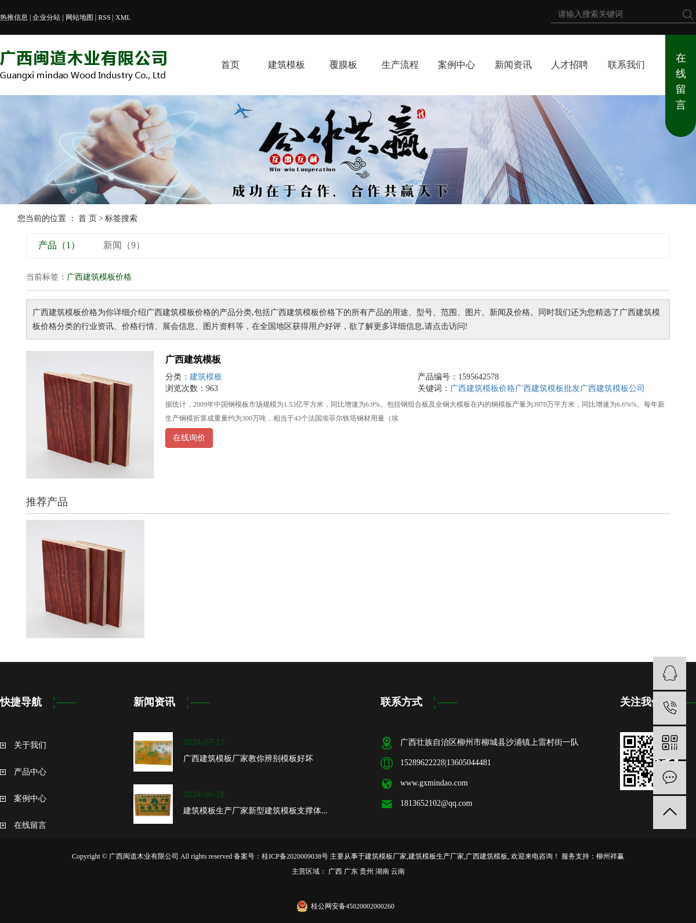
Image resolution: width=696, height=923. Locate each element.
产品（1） (59, 245)
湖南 (382, 871)
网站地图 (79, 17)
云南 (398, 871)
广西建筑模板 (193, 359)
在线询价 (189, 437)
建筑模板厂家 (386, 856)
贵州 (367, 871)
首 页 (87, 218)
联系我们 (626, 65)
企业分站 (46, 17)
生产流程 (400, 65)
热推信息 (14, 17)
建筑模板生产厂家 (436, 856)
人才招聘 (569, 65)
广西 (335, 871)
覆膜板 (343, 65)
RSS (104, 17)
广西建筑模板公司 (612, 388)
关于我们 (30, 745)
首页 (230, 65)
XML (123, 17)
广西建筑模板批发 (547, 388)
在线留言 (681, 81)
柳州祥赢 (610, 856)
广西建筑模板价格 (482, 388)
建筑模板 (286, 65)
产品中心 (30, 772)
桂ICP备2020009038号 (295, 856)
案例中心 (456, 65)
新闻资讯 (513, 65)
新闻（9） (124, 245)
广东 (351, 871)
